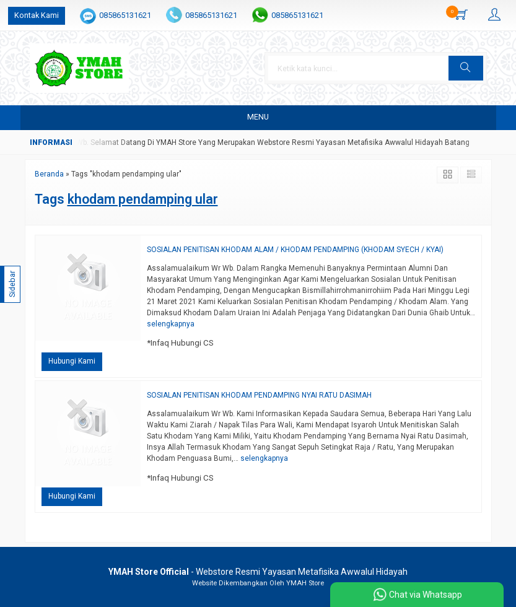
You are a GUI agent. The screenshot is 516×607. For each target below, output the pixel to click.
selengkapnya (171, 324)
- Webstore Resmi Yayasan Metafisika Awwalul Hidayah (258, 572)
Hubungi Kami (71, 361)
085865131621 (125, 15)
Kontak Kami (36, 15)
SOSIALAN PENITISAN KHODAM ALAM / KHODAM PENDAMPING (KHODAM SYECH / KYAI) (295, 249)
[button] (465, 68)
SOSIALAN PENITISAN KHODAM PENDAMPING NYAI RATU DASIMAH (259, 395)
